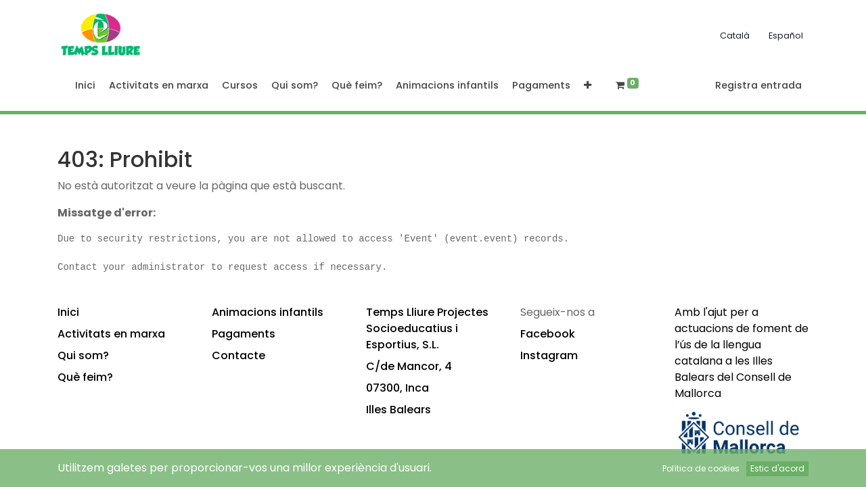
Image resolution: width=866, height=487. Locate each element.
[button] (587, 86)
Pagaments (243, 334)
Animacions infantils (267, 312)
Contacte (238, 355)
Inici (68, 312)
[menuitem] (85, 86)
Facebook (547, 334)
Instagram (549, 355)
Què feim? (85, 377)
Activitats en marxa (111, 334)
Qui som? (83, 355)
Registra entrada (758, 85)
